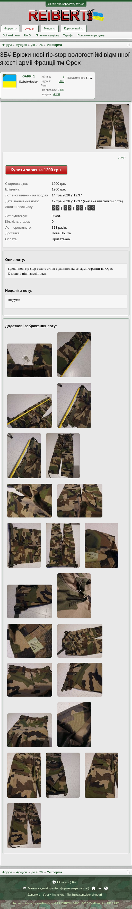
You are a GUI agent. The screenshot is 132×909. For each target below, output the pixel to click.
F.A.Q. (28, 35)
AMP (122, 158)
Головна (93, 888)
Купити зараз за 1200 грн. (36, 170)
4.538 (56, 94)
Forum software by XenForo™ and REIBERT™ (65, 903)
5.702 (89, 77)
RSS (106, 888)
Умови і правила (53, 894)
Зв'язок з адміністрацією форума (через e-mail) (58, 888)
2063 (61, 81)
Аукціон (30, 28)
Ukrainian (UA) (66, 882)
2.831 (61, 90)
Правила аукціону (47, 35)
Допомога (34, 894)
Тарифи (68, 35)
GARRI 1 (28, 76)
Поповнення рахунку (90, 35)
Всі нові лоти (11, 35)
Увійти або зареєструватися (66, 3)
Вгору (100, 888)
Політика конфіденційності (84, 894)
